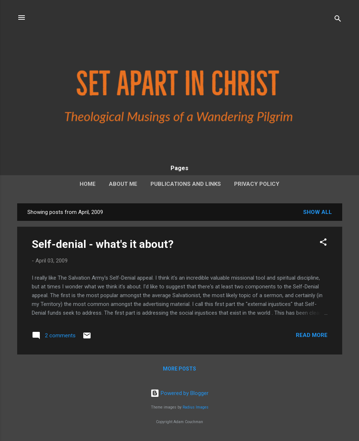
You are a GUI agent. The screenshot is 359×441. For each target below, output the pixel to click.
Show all (317, 212)
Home (88, 184)
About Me (123, 184)
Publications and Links (185, 184)
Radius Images (196, 407)
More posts (179, 369)
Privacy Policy (256, 184)
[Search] (337, 20)
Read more (312, 335)
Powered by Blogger (179, 393)
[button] (323, 243)
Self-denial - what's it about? (102, 244)
